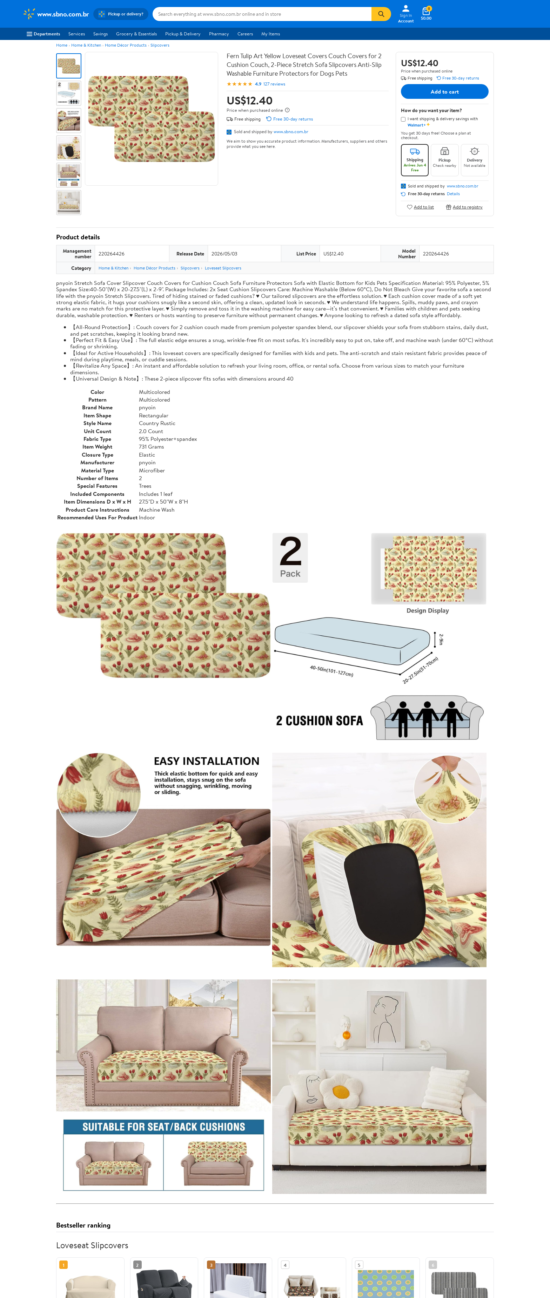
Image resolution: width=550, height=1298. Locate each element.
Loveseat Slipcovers (223, 268)
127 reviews (274, 84)
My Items (270, 33)
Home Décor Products (126, 45)
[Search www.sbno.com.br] (262, 14)
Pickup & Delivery (183, 33)
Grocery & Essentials (136, 33)
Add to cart (445, 91)
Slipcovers (159, 45)
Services (76, 33)
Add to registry (464, 207)
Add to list (420, 207)
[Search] (381, 14)
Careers (245, 33)
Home (61, 45)
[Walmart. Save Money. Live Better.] (55, 14)
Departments (43, 33)
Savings (100, 33)
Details (453, 193)
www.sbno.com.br (291, 131)
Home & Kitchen (86, 45)
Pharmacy (219, 33)
